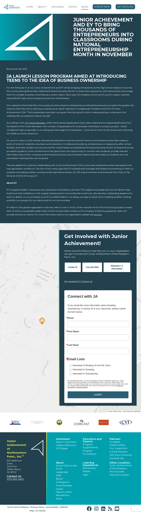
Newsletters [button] (62, 495)
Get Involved (125, 7)
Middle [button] (86, 471)
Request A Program (117, 267)
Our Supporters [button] (118, 448)
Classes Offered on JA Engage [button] (66, 447)
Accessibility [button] (52, 507)
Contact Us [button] (14, 476)
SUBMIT (98, 395)
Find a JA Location (119, 475)
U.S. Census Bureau (35, 122)
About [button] (60, 462)
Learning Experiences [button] (90, 463)
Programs (57, 7)
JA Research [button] (62, 482)
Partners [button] (114, 439)
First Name (73, 331)
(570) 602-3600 (15, 479)
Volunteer (92, 267)
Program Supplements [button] (90, 446)
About (41, 7)
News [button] (59, 498)
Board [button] (59, 478)
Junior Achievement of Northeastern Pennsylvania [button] (120, 468)
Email (71, 318)
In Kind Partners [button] (118, 451)
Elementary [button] (89, 468)
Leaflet (110, 411)
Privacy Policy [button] (37, 507)
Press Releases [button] (64, 485)
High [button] (85, 475)
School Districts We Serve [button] (66, 467)
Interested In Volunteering (85, 373)
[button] (46, 7)
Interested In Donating (83, 369)
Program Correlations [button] (89, 452)
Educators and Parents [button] (92, 440)
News (85, 7)
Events (72, 7)
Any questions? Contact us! (78, 281)
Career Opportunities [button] (63, 490)
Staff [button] (58, 475)
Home (29, 7)
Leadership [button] (62, 472)
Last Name (73, 345)
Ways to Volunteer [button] (66, 442)
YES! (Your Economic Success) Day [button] (120, 456)
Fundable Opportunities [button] (117, 443)
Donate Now (102, 7)
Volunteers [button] (63, 439)
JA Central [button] (40, 511)
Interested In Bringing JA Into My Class (92, 365)
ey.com (98, 214)
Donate (72, 267)
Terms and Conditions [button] (18, 507)
